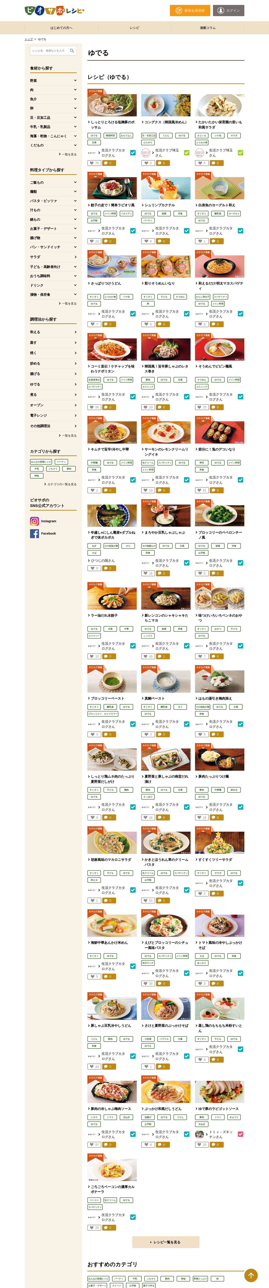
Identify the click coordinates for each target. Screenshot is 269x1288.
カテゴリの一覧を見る (62, 484)
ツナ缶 (218, 135)
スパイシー (94, 636)
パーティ (61, 462)
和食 (94, 469)
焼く (33, 353)
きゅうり (234, 1117)
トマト (110, 1117)
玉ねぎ (126, 1117)
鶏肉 (126, 790)
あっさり (201, 963)
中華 (126, 629)
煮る (33, 394)
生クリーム (148, 462)
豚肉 (69, 469)
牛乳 (37, 469)
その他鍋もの (149, 546)
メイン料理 (110, 213)
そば (94, 553)
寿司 (202, 462)
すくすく (201, 213)
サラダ (35, 257)
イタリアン (126, 213)
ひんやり (147, 142)
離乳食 (218, 213)
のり (128, 546)
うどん (166, 135)
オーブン (36, 405)
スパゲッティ (220, 297)
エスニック (148, 386)
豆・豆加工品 (149, 135)
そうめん (180, 297)
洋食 (180, 213)
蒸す (33, 342)
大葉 (180, 1039)
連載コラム (208, 28)
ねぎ (94, 546)
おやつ (218, 629)
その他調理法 (40, 426)
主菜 (94, 142)
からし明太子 (202, 297)
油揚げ (148, 1117)
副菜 (164, 213)
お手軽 (94, 220)
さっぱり (147, 797)
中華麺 (94, 462)
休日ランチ (148, 963)
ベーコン (94, 1200)
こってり (147, 636)
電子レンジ (38, 415)
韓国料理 (110, 135)
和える (35, 332)
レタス (94, 1117)
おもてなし (126, 135)
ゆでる (35, 384)
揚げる (35, 374)
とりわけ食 (201, 142)
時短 (37, 475)
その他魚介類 (111, 546)
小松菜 (148, 1039)
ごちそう (52, 469)
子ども (164, 297)
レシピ (134, 28)
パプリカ (164, 1039)
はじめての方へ (61, 28)
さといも (201, 135)
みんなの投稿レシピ (41, 462)
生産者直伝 (94, 380)
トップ (29, 39)
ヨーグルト (234, 213)
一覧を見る (69, 154)
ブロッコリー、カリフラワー (102, 714)
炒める (35, 363)
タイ (180, 707)
